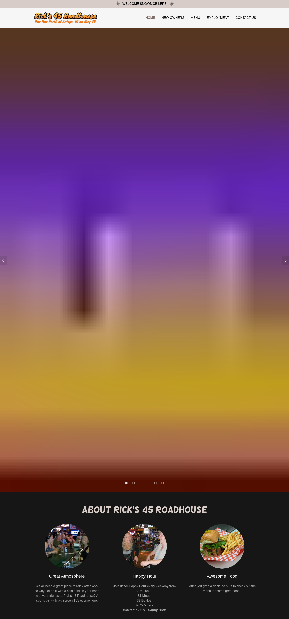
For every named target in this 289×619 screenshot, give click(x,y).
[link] (66, 17)
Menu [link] (195, 17)
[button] (126, 483)
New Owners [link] (173, 17)
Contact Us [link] (245, 17)
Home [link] (150, 17)
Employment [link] (218, 17)
